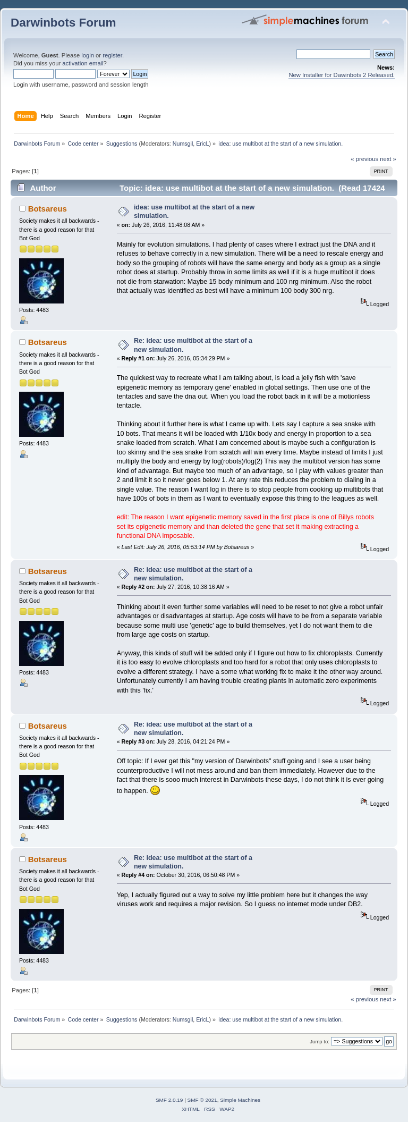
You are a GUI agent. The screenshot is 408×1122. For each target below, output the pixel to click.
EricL (202, 143)
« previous (364, 159)
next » (388, 159)
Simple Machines (240, 1100)
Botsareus (47, 208)
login (87, 55)
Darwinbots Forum (63, 22)
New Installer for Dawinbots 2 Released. (341, 75)
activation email (82, 63)
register (112, 55)
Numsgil (183, 143)
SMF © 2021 (202, 1100)
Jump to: (319, 1041)
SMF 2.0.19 (169, 1100)
